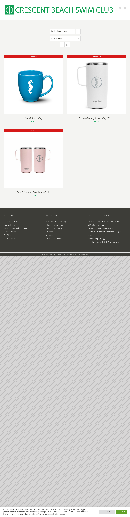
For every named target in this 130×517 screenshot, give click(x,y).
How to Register (10, 225)
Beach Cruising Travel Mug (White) (96, 118)
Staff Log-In (8, 235)
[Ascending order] (78, 31)
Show (57, 38)
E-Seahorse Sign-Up (54, 228)
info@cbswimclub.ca (54, 225)
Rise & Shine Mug (33, 118)
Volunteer (50, 235)
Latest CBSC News (54, 239)
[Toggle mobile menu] (125, 7)
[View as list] (67, 44)
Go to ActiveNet (10, 222)
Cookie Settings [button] (107, 512)
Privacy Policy (9, 239)
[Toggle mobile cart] (119, 7)
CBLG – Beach (10, 232)
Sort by (59, 31)
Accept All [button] (121, 512)
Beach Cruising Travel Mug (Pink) (33, 192)
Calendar (49, 232)
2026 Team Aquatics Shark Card (17, 228)
